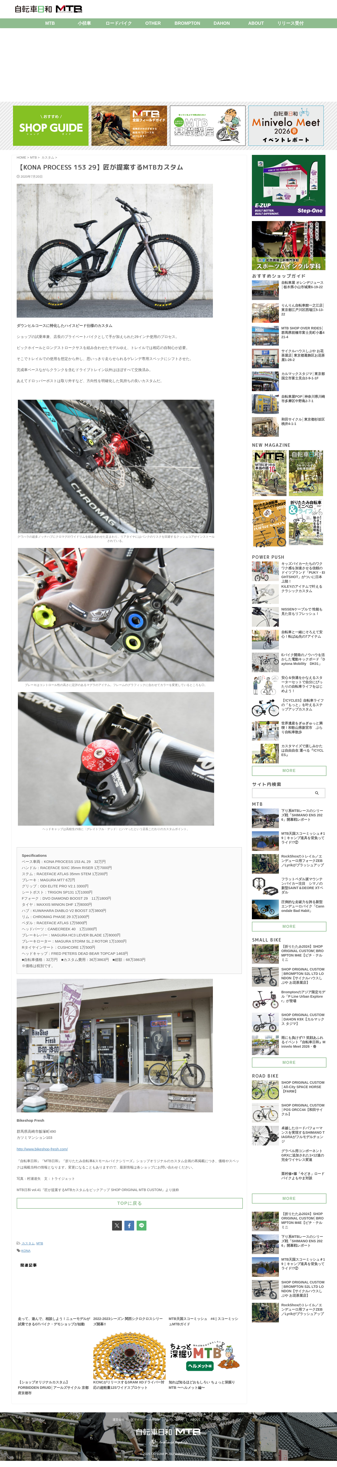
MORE (289, 773)
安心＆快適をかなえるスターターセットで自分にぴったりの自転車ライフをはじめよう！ (302, 687)
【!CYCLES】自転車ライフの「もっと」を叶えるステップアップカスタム (302, 708)
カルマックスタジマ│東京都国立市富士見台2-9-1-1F (303, 376)
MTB (50, 23)
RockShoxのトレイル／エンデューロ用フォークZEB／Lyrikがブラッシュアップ (302, 864)
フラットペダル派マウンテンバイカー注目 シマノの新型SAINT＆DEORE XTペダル (302, 889)
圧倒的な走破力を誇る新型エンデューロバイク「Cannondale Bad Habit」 (302, 909)
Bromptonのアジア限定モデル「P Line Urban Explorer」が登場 (303, 1000)
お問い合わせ (175, 1426)
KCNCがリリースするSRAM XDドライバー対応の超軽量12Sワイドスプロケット (128, 1395)
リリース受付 (290, 23)
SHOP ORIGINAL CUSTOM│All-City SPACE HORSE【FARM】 (303, 1090)
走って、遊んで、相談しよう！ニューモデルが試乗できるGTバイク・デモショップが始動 (54, 1322)
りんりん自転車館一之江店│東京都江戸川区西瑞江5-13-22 (303, 310)
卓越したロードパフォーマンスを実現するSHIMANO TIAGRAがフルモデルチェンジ (303, 1138)
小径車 (84, 23)
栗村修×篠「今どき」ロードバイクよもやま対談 (302, 1178)
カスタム (28, 1241)
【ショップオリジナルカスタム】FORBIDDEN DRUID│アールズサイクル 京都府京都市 (53, 1395)
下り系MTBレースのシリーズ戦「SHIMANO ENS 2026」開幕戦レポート (302, 818)
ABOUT (256, 23)
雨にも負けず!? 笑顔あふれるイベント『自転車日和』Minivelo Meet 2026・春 (303, 1045)
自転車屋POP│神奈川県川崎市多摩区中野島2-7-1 (303, 399)
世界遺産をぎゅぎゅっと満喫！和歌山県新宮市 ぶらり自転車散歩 (302, 731)
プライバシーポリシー (145, 1426)
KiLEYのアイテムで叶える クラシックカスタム (302, 591)
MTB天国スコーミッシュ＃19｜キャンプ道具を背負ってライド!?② (303, 841)
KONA (25, 1247)
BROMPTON (187, 23)
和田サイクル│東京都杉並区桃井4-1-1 (303, 422)
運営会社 (118, 1426)
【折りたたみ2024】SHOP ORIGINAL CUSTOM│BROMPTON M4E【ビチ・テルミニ (302, 956)
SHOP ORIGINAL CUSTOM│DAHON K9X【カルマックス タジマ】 (303, 1022)
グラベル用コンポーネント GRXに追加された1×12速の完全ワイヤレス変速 (302, 1158)
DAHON (222, 23)
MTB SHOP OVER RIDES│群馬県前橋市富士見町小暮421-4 (302, 333)
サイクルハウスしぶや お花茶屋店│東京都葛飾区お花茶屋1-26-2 (303, 356)
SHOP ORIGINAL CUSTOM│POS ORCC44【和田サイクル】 (303, 1113)
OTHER (153, 23)
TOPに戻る (129, 1201)
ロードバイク (118, 23)
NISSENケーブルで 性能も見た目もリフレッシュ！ (302, 614)
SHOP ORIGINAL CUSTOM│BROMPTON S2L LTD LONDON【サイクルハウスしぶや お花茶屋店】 (303, 979)
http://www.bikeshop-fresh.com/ (42, 1148)
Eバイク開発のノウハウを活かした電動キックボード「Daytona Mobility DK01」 (303, 662)
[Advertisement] (168, 65)
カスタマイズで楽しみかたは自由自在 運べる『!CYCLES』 (302, 753)
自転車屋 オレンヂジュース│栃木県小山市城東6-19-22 (302, 285)
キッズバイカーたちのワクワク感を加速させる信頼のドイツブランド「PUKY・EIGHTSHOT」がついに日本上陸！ (303, 573)
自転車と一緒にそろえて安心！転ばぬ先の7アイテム (302, 637)
